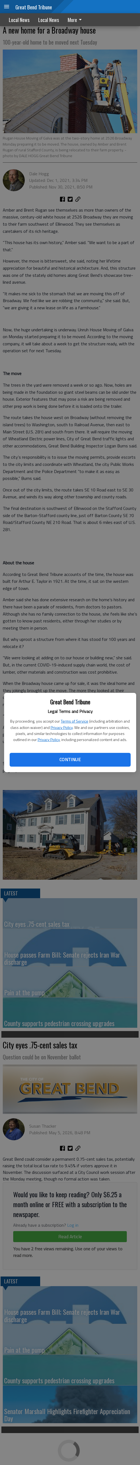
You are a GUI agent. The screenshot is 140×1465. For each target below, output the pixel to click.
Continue (70, 759)
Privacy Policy (62, 727)
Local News (19, 19)
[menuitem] (76, 19)
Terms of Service (74, 721)
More (76, 19)
